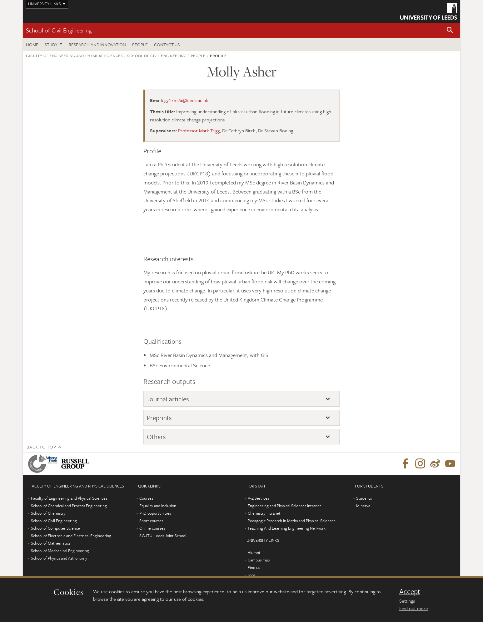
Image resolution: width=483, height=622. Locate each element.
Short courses (151, 520)
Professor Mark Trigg (199, 130)
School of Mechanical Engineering (60, 550)
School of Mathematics (50, 543)
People (140, 44)
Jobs (251, 575)
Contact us (167, 44)
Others (156, 436)
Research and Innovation (97, 44)
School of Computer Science (55, 528)
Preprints (159, 417)
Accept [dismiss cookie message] (409, 591)
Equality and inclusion (157, 505)
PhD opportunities (155, 513)
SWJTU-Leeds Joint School (162, 535)
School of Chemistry (48, 513)
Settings (407, 600)
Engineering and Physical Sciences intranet (284, 505)
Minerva (363, 505)
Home (32, 44)
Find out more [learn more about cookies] (413, 608)
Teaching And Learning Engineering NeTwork (286, 528)
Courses (146, 498)
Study (51, 44)
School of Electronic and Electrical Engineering (71, 535)
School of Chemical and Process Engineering (69, 505)
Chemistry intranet (264, 513)
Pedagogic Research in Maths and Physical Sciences (291, 520)
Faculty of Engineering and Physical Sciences (74, 55)
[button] (450, 30)
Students (364, 498)
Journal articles (168, 399)
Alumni (254, 552)
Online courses (152, 528)
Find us (254, 567)
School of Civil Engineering (59, 30)
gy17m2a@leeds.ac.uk (186, 100)
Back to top (41, 446)
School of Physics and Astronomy (59, 558)
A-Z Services (258, 498)
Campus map (259, 560)
